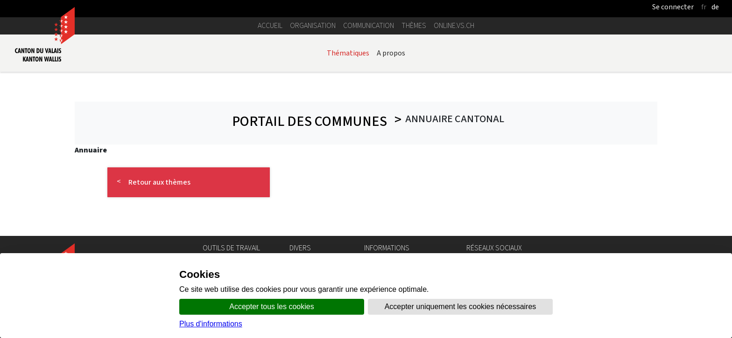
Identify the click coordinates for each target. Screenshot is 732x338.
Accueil (270, 25)
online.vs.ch (454, 25)
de (715, 7)
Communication (368, 25)
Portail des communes (309, 122)
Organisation (313, 25)
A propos (391, 53)
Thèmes (413, 25)
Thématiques (348, 53)
